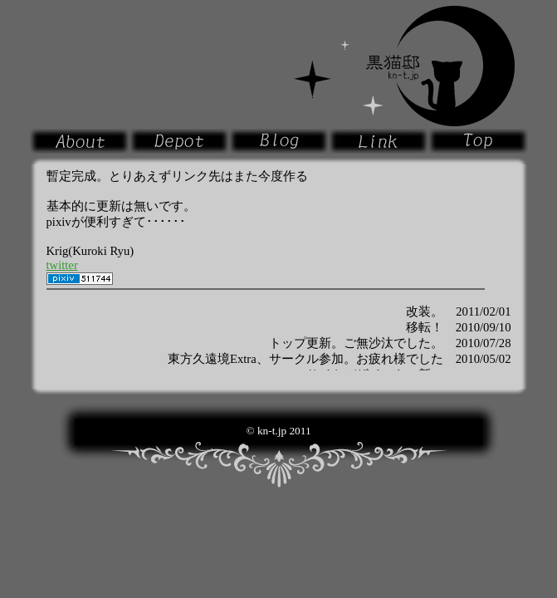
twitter (62, 265)
